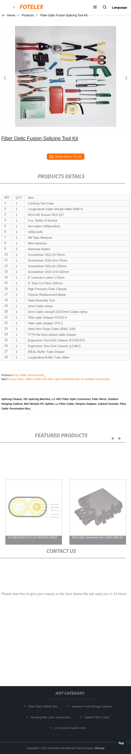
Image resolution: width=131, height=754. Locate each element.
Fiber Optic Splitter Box (44, 706)
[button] (95, 7)
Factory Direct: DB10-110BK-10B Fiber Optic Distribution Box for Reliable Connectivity (59, 379)
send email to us (66, 157)
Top (121, 742)
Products (28, 15)
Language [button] (119, 7)
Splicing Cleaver (11, 399)
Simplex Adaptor (85, 403)
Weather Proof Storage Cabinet (93, 706)
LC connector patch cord (71, 727)
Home (11, 15)
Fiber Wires (99, 399)
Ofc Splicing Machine (37, 399)
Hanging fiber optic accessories (52, 717)
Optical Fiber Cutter (98, 717)
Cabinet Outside (108, 403)
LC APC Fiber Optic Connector (71, 399)
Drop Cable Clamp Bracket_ (29, 375)
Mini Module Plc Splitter (39, 403)
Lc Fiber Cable (64, 403)
